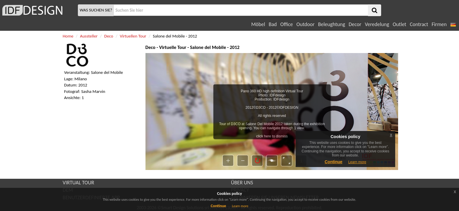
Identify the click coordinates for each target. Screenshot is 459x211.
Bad (273, 24)
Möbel (258, 24)
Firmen (438, 24)
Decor (355, 24)
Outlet (399, 24)
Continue (218, 205)
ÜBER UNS (242, 182)
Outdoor (306, 24)
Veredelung (377, 24)
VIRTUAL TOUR (78, 182)
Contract (419, 24)
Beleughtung (331, 24)
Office (286, 24)
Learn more (240, 206)
